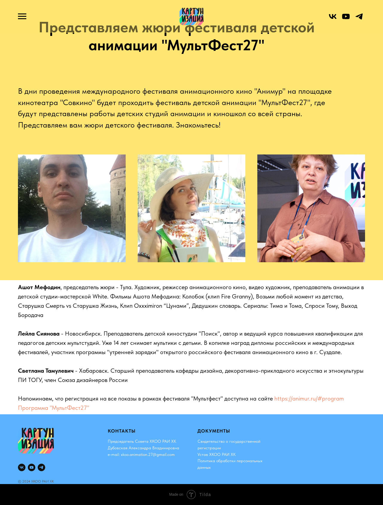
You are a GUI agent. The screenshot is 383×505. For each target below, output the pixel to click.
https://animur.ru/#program (309, 398)
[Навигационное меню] (22, 16)
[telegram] (359, 19)
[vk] (332, 19)
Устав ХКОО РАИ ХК (216, 454)
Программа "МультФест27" (53, 407)
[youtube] (345, 19)
